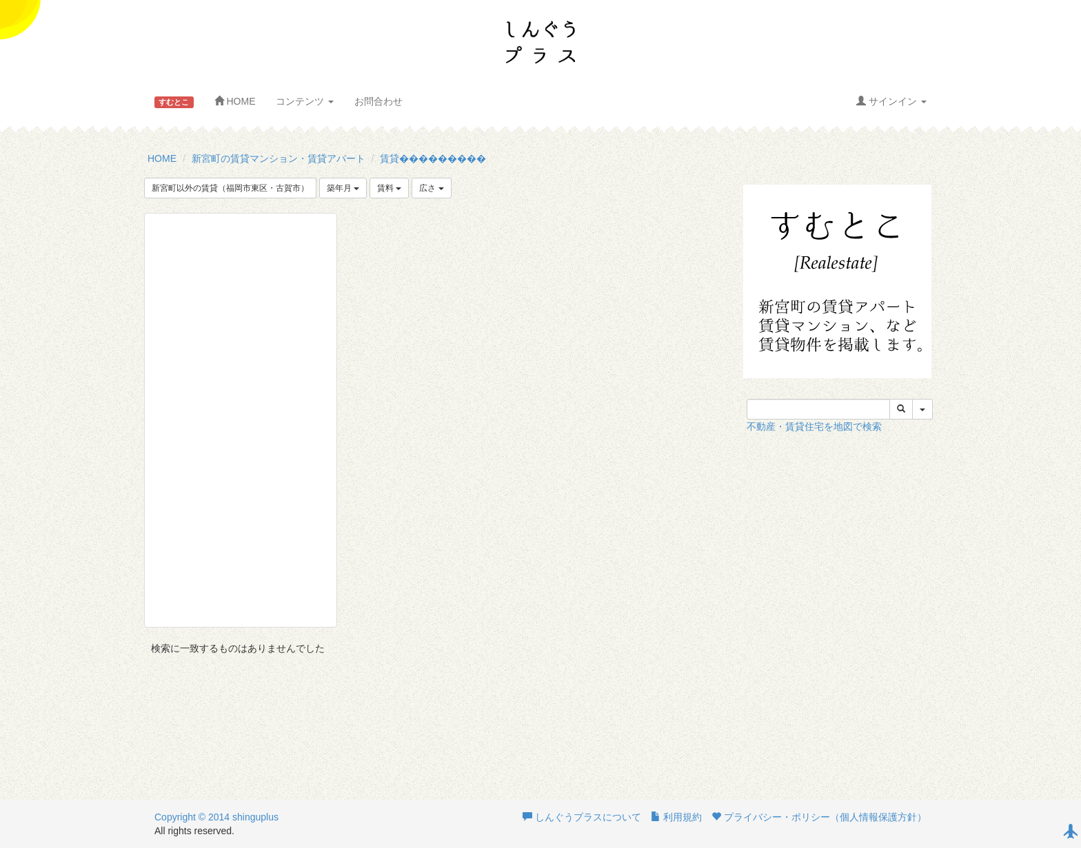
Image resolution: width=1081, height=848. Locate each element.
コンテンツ (305, 101)
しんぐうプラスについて (582, 817)
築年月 (343, 188)
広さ (431, 188)
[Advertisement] (240, 420)
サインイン (891, 101)
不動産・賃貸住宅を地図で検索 (814, 426)
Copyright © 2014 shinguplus (216, 817)
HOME (235, 101)
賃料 (389, 188)
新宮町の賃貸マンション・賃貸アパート (278, 158)
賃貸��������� (433, 158)
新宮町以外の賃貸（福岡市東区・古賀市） (230, 188)
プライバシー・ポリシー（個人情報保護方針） (819, 817)
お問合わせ (378, 101)
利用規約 (676, 817)
